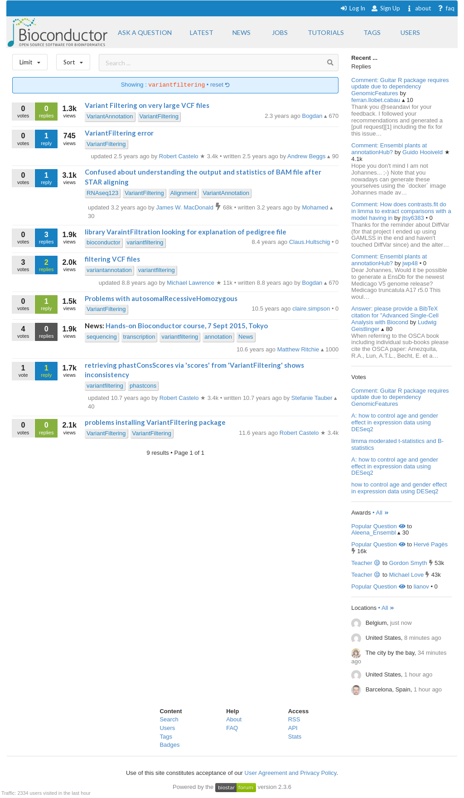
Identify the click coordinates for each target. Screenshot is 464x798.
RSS (294, 719)
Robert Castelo (300, 432)
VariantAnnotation (110, 116)
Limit (30, 60)
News (245, 336)
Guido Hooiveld (423, 152)
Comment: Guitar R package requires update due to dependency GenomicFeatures (400, 87)
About (234, 719)
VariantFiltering (159, 116)
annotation (218, 336)
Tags (166, 736)
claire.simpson (312, 308)
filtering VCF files (112, 259)
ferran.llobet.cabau (376, 100)
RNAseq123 (102, 193)
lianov (421, 586)
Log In (352, 8)
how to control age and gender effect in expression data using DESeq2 (399, 488)
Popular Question (378, 526)
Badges (169, 744)
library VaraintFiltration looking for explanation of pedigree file (185, 232)
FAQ (232, 728)
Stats (295, 736)
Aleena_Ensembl (373, 532)
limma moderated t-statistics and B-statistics (397, 444)
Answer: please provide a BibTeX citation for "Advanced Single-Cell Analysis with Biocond (395, 315)
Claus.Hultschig (310, 241)
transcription (139, 336)
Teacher (366, 563)
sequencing (102, 336)
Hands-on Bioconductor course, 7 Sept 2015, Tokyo (187, 325)
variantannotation (109, 270)
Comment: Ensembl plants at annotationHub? (389, 149)
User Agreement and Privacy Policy (291, 772)
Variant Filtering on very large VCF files (147, 105)
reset (220, 85)
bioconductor (103, 242)
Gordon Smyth (408, 563)
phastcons (143, 385)
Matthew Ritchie (299, 349)
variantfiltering (145, 242)
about (418, 8)
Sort (73, 60)
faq (445, 8)
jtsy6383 (413, 217)
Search (169, 719)
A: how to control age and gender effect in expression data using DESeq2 (394, 422)
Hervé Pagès (431, 544)
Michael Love (406, 574)
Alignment (183, 193)
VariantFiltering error (119, 133)
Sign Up (385, 8)
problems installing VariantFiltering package (155, 422)
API (293, 728)
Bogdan (313, 115)
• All (380, 512)
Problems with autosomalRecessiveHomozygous (161, 298)
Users (167, 728)
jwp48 (411, 263)
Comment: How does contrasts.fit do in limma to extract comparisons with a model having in (401, 211)
